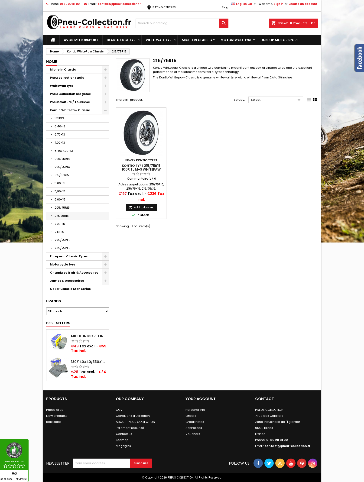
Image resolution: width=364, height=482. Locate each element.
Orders (190, 416)
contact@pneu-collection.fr (119, 4)
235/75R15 (62, 248)
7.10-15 (59, 232)
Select (276, 100)
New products (56, 416)
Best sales (54, 422)
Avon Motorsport (81, 40)
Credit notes (194, 422)
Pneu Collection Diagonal (70, 94)
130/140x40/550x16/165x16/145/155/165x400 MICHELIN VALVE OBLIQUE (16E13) (89, 362)
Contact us (124, 434)
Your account (200, 398)
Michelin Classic (197, 40)
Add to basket (141, 207)
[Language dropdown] (244, 4)
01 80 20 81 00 (70, 4)
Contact (264, 398)
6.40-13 (60, 126)
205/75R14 (62, 159)
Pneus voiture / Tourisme (70, 102)
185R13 (59, 118)
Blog (225, 7)
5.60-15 (60, 183)
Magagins (123, 446)
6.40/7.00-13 (64, 151)
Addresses (193, 428)
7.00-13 (60, 142)
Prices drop (55, 410)
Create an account (303, 4)
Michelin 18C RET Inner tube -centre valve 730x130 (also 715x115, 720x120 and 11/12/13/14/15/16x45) (89, 336)
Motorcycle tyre (236, 40)
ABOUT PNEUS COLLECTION (135, 422)
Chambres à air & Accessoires (74, 272)
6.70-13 (60, 134)
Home (51, 61)
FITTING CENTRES (161, 7)
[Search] (182, 23)
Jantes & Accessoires (67, 280)
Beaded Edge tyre (122, 40)
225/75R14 (62, 167)
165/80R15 (62, 175)
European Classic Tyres (69, 256)
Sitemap (122, 440)
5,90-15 (60, 191)
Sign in (278, 4)
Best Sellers (58, 323)
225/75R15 (62, 240)
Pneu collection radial (67, 77)
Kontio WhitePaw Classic (70, 110)
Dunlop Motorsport (279, 40)
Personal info (195, 410)
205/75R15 (62, 207)
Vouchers (192, 434)
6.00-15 (60, 199)
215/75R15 (62, 216)
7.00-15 (60, 224)
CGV (119, 410)
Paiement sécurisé (130, 428)
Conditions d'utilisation (133, 416)
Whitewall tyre (159, 40)
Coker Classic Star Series (70, 289)
